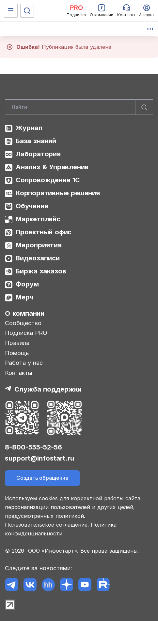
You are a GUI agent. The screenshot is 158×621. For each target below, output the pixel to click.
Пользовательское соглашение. (47, 524)
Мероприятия (39, 245)
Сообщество (23, 323)
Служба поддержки (48, 389)
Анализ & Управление (52, 167)
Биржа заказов (41, 271)
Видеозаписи (38, 258)
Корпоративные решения (58, 193)
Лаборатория (38, 154)
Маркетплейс (38, 219)
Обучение (32, 206)
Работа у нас (24, 362)
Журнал (29, 128)
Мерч (25, 297)
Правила (17, 342)
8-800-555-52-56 (33, 447)
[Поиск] (27, 11)
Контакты (18, 372)
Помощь (17, 353)
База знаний (36, 141)
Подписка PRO (26, 332)
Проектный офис (43, 232)
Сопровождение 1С (48, 180)
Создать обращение (42, 478)
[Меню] (11, 11)
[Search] (79, 107)
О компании (24, 313)
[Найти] (144, 107)
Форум (27, 284)
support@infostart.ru (39, 458)
